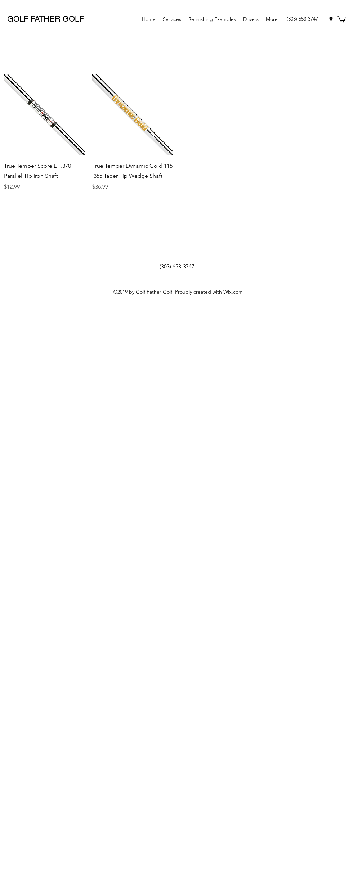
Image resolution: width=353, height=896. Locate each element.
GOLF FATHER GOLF (45, 18)
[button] (341, 18)
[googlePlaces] (331, 19)
